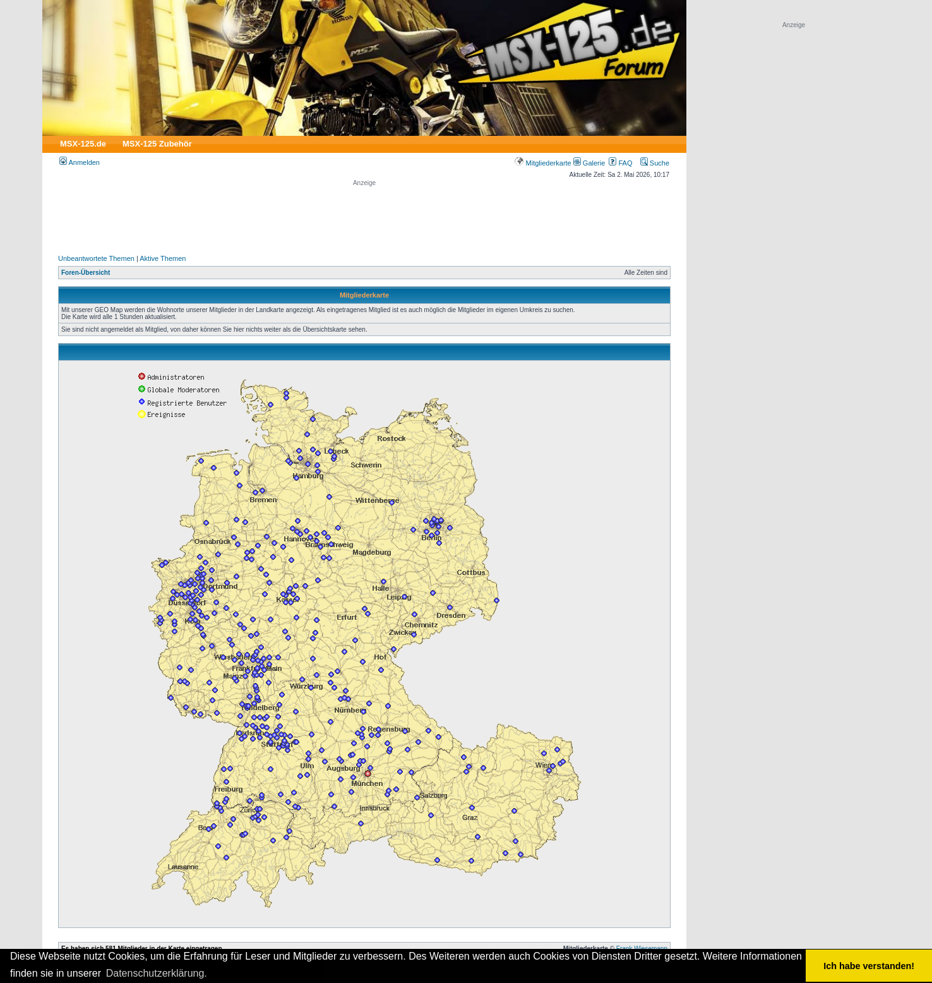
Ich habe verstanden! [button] (868, 966)
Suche (654, 163)
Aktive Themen (163, 258)
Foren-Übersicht (85, 272)
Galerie (589, 163)
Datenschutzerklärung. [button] (156, 973)
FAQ (620, 163)
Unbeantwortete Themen (96, 258)
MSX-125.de (83, 143)
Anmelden (79, 162)
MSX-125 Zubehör (157, 143)
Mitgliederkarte (542, 163)
